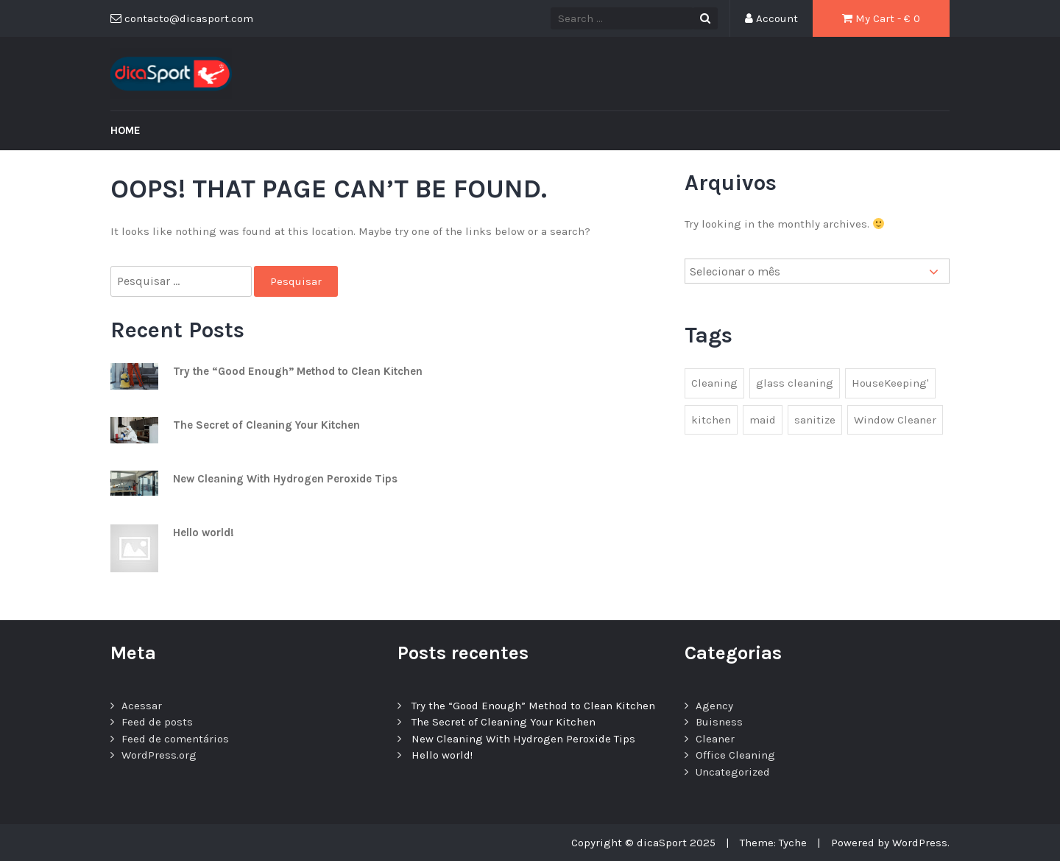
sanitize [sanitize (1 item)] (814, 419)
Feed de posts (157, 721)
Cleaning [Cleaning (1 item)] (714, 383)
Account (771, 18)
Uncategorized (733, 772)
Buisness (719, 721)
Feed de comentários (175, 738)
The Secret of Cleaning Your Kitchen (266, 425)
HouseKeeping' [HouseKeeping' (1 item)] (890, 383)
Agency (714, 705)
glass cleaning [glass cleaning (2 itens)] (794, 383)
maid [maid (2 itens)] (762, 419)
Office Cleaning (735, 755)
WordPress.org (159, 755)
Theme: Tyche (773, 842)
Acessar (141, 705)
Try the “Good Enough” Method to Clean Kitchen (298, 371)
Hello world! (203, 532)
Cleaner (715, 738)
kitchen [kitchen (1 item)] (711, 419)
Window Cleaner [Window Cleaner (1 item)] (895, 419)
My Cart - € (881, 18)
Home (125, 130)
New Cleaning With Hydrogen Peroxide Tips (285, 478)
